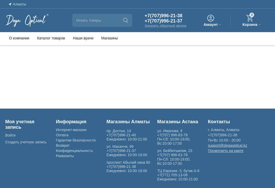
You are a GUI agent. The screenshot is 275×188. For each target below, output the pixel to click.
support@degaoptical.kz (227, 145)
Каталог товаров (51, 38)
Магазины (109, 38)
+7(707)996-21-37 (163, 21)
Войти (10, 135)
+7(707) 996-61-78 (172, 155)
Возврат (63, 145)
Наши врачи (83, 38)
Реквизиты (65, 156)
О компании (19, 38)
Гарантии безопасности (75, 140)
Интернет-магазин (71, 130)
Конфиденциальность (74, 151)
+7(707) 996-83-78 (172, 135)
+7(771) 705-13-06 (172, 175)
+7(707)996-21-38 (163, 15)
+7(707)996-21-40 (121, 135)
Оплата (62, 135)
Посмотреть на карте (225, 151)
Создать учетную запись (25, 142)
